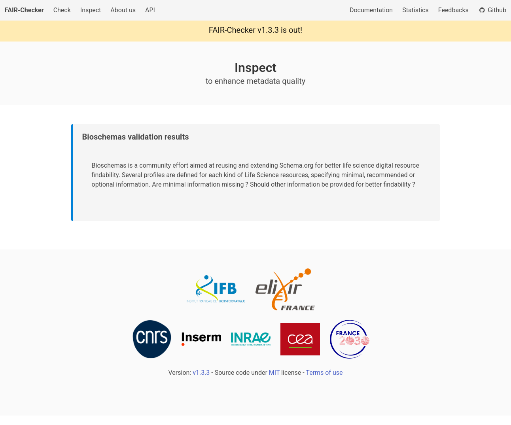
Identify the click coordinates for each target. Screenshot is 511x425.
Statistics (415, 10)
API (150, 10)
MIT (274, 372)
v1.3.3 (268, 30)
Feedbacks (453, 10)
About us (123, 10)
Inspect (90, 10)
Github (492, 10)
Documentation (371, 10)
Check (62, 10)
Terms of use (324, 372)
